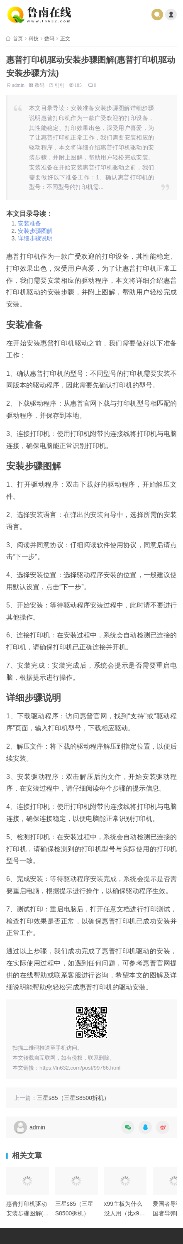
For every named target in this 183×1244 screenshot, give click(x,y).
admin (18, 84)
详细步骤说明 (35, 238)
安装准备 (29, 223)
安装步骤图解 (35, 231)
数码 (49, 39)
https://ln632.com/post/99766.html (79, 1068)
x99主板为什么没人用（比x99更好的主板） (123, 1213)
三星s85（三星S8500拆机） (73, 1098)
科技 (34, 39)
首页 (18, 39)
